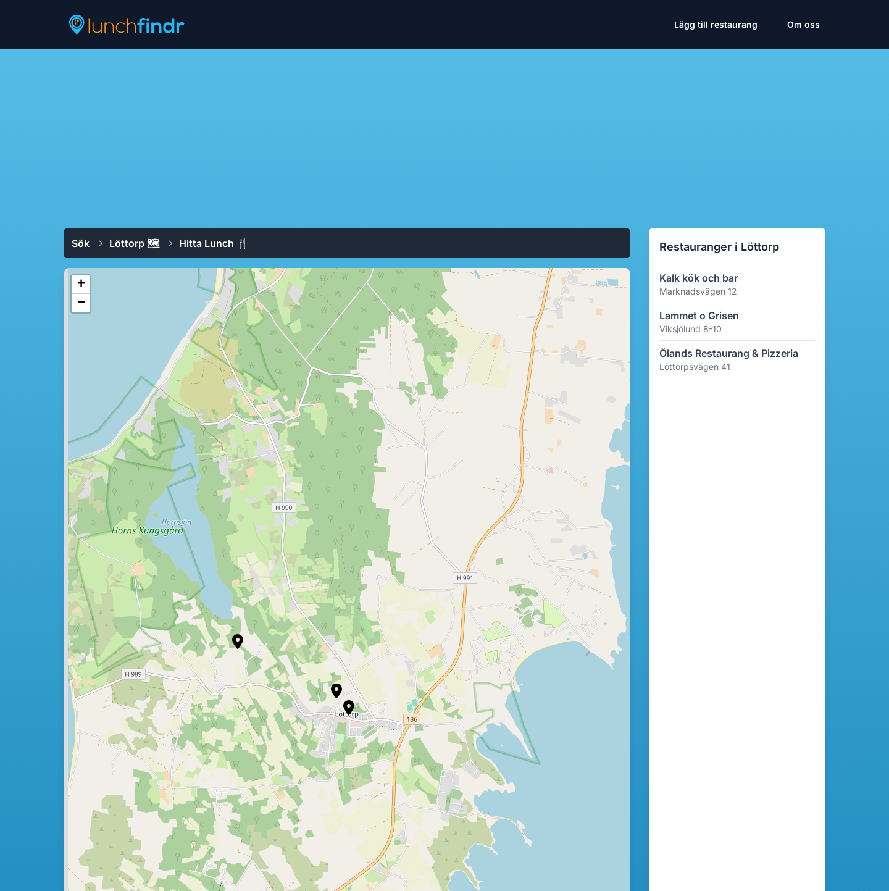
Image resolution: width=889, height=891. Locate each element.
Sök (81, 243)
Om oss (803, 24)
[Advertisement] (444, 134)
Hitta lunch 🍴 (214, 243)
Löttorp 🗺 (134, 243)
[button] (336, 691)
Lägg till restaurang (716, 24)
